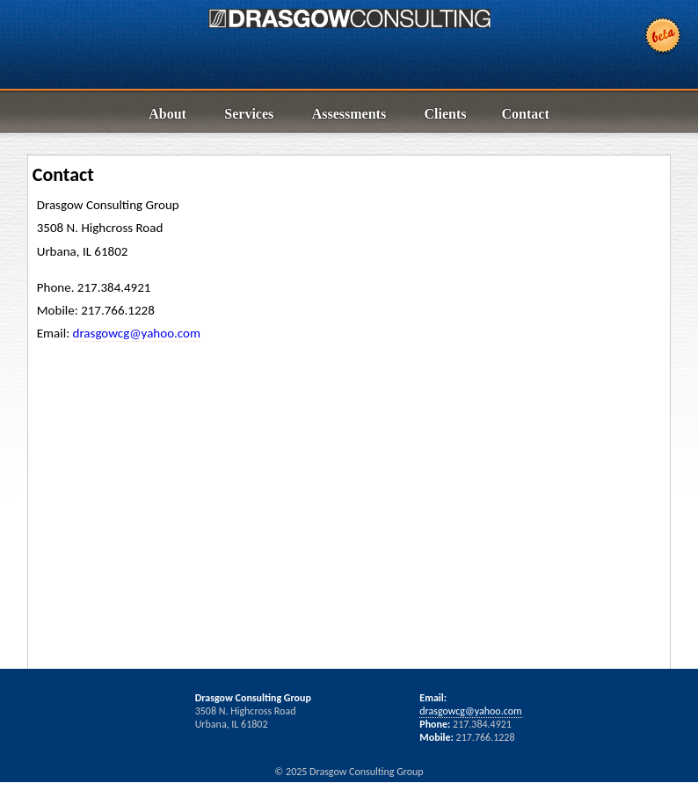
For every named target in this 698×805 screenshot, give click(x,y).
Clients (446, 113)
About (167, 113)
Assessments (349, 113)
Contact (525, 113)
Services (248, 113)
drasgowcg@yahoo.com (136, 333)
